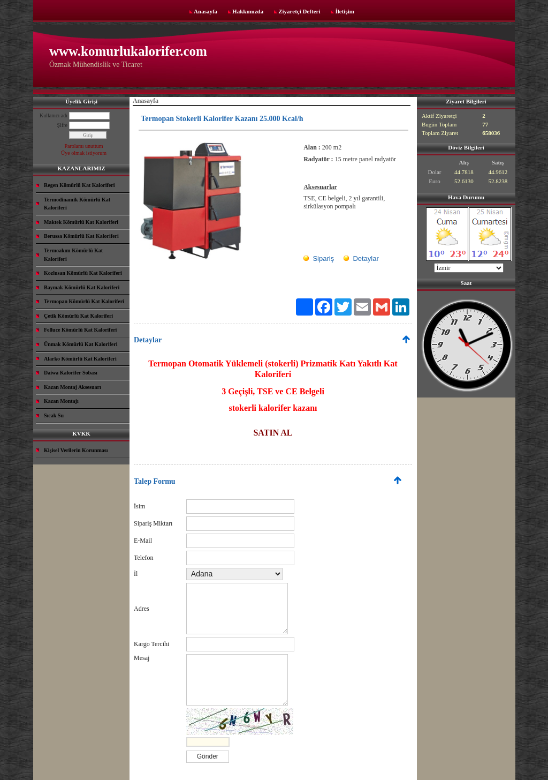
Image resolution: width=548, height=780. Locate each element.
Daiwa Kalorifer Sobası (70, 373)
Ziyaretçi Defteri (299, 11)
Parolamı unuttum (84, 146)
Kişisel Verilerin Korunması (76, 450)
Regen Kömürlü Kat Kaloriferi (79, 185)
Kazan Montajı (61, 401)
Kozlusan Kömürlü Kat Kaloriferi (83, 273)
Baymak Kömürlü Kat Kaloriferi (81, 287)
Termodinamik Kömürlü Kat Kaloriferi (77, 204)
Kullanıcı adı (53, 115)
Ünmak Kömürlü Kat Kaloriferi (81, 344)
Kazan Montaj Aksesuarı (72, 387)
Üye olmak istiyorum (83, 153)
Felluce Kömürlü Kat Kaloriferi (80, 330)
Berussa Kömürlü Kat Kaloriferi (81, 236)
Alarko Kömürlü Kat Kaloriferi (80, 359)
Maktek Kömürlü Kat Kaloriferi (81, 222)
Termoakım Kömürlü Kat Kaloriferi (73, 255)
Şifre (62, 125)
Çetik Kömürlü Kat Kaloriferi (78, 316)
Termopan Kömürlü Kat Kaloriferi (84, 301)
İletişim (344, 11)
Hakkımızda (247, 11)
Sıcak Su (54, 415)
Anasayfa (205, 11)
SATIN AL (272, 432)
